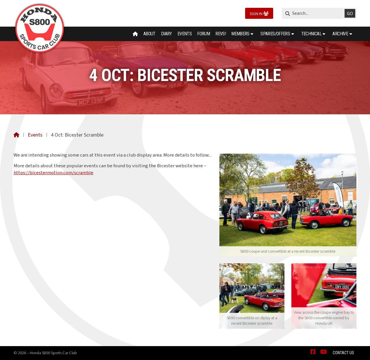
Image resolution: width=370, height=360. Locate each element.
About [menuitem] (149, 33)
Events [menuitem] (184, 33)
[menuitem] (135, 34)
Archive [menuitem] (340, 33)
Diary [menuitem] (166, 33)
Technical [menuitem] (311, 33)
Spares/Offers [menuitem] (275, 33)
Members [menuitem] (240, 33)
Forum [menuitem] (203, 33)
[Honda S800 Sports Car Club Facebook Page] (313, 352)
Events (35, 135)
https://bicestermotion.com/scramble (53, 172)
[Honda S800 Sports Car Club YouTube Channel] (323, 352)
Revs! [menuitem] (220, 33)
